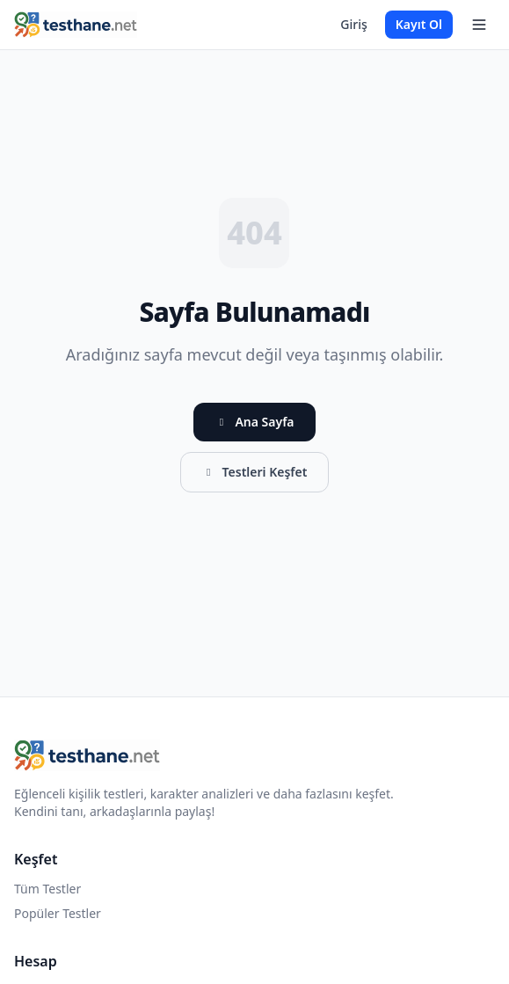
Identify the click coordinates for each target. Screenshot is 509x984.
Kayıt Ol (419, 24)
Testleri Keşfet (255, 471)
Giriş (353, 24)
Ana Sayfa (254, 421)
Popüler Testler (57, 913)
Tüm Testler (47, 888)
